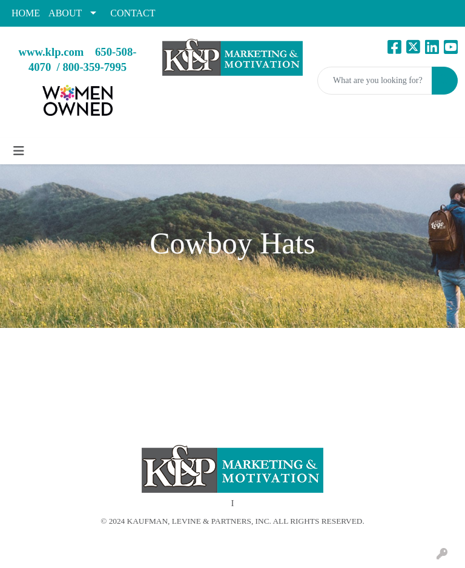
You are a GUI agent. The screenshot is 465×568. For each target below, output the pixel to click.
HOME (26, 13)
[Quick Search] (374, 81)
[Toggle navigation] (18, 150)
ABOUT (65, 13)
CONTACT (132, 13)
